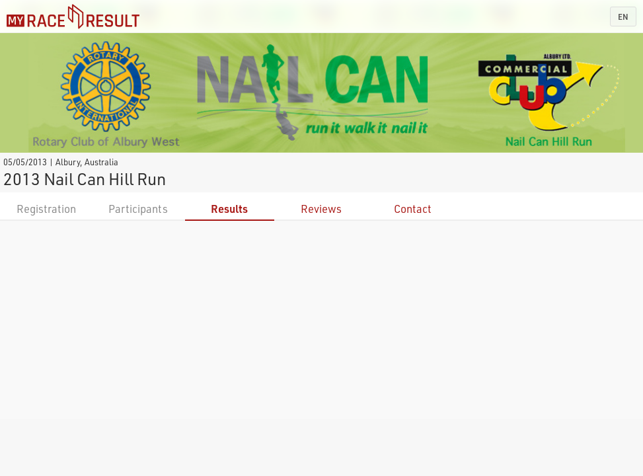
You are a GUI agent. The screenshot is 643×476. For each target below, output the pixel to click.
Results (229, 209)
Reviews (321, 209)
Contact (413, 209)
